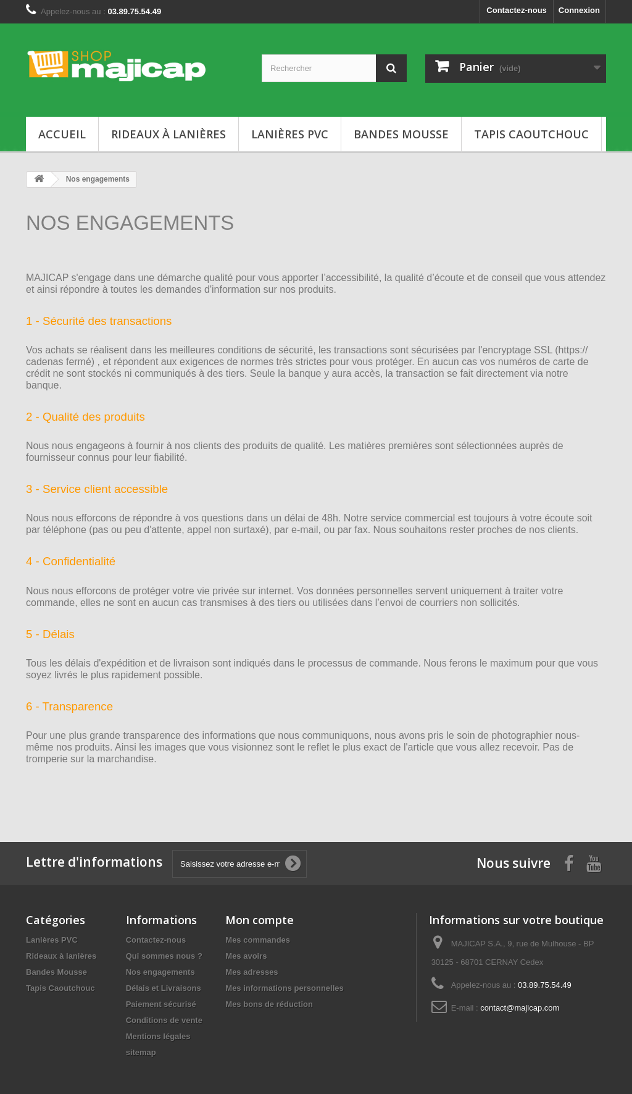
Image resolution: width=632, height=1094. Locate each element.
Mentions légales (158, 1036)
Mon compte (259, 919)
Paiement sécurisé (161, 1004)
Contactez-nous (516, 10)
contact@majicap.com (519, 1007)
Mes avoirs (246, 956)
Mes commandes (257, 940)
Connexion (579, 10)
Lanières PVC (289, 134)
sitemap (141, 1052)
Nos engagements (160, 972)
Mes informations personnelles (284, 988)
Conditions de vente (164, 1020)
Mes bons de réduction (269, 1004)
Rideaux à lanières (168, 134)
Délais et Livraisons (163, 988)
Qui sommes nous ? (164, 956)
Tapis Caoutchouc (531, 134)
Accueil (62, 134)
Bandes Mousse (401, 134)
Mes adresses (251, 972)
